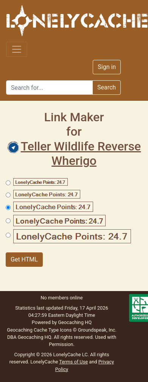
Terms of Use (73, 362)
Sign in (107, 66)
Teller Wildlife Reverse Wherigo (74, 153)
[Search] (49, 87)
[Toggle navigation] (16, 49)
